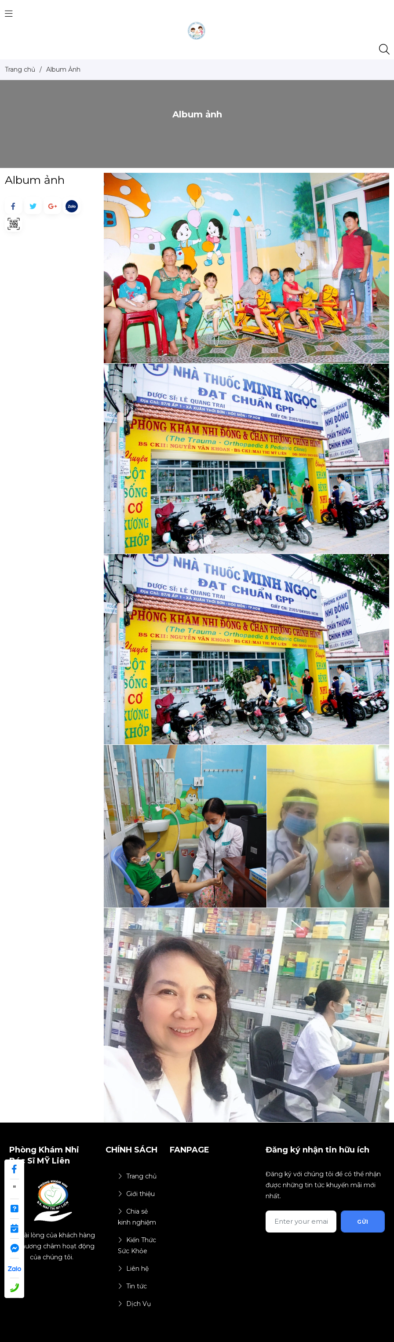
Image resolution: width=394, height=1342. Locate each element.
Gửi (362, 1221)
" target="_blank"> (14, 1191)
